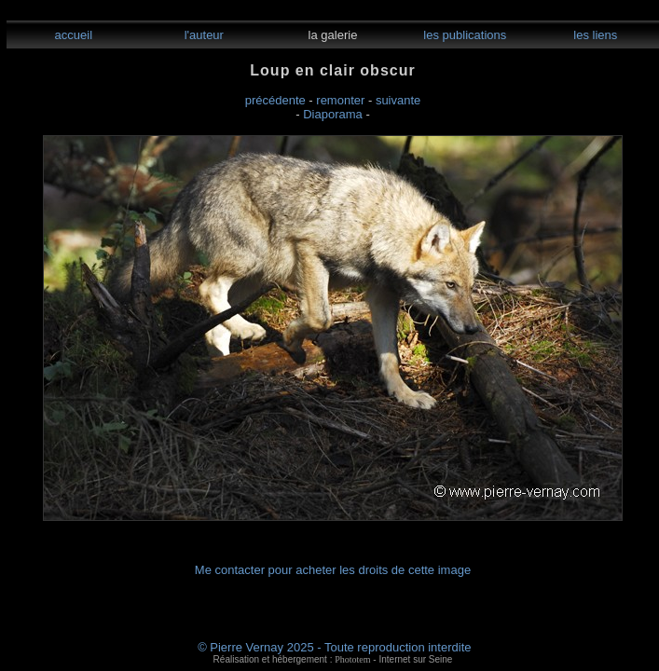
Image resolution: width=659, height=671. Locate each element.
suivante (398, 100)
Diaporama (333, 114)
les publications (464, 35)
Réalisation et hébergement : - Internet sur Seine (333, 659)
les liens (594, 35)
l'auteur (202, 35)
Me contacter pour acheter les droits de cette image (333, 570)
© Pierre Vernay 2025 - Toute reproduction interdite (334, 647)
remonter (340, 100)
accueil (71, 35)
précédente (275, 100)
